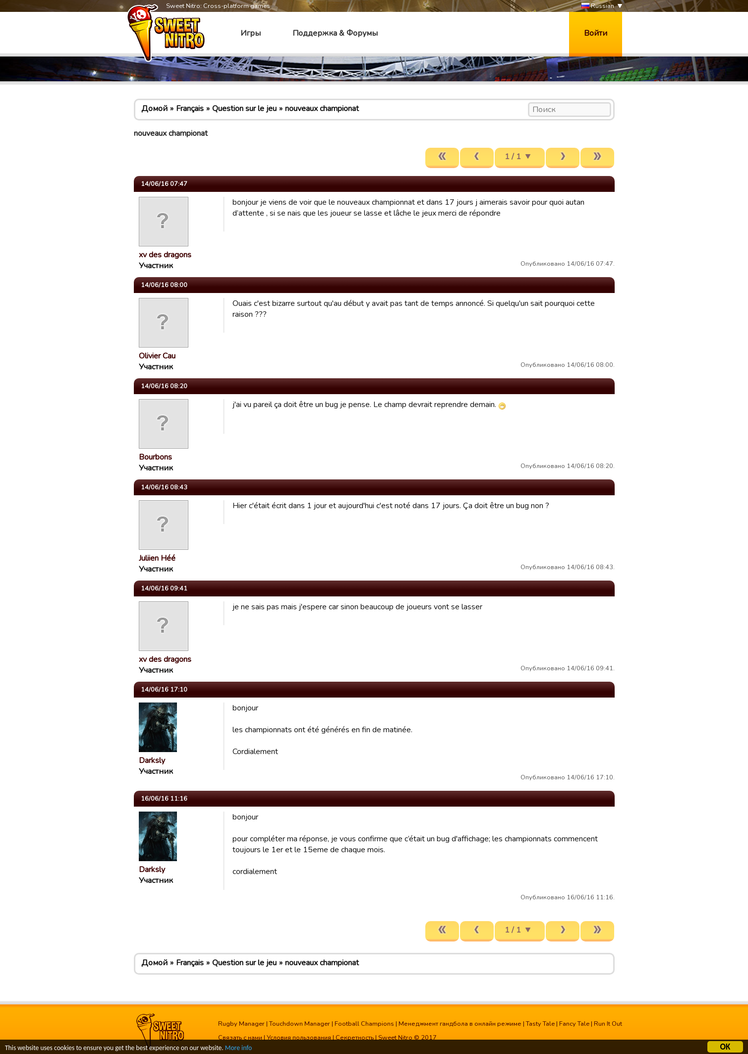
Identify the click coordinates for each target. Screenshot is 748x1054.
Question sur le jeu (244, 108)
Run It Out (608, 1023)
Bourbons (155, 457)
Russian (597, 6)
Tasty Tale (540, 1023)
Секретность (355, 1037)
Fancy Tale (574, 1023)
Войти (595, 33)
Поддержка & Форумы (335, 33)
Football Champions (364, 1023)
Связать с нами (240, 1037)
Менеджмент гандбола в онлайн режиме (460, 1023)
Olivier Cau (157, 356)
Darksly (152, 760)
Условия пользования (299, 1037)
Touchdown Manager (299, 1023)
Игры (250, 33)
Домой (154, 108)
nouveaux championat (322, 108)
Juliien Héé (157, 558)
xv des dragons (165, 254)
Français (190, 108)
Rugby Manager (241, 1023)
